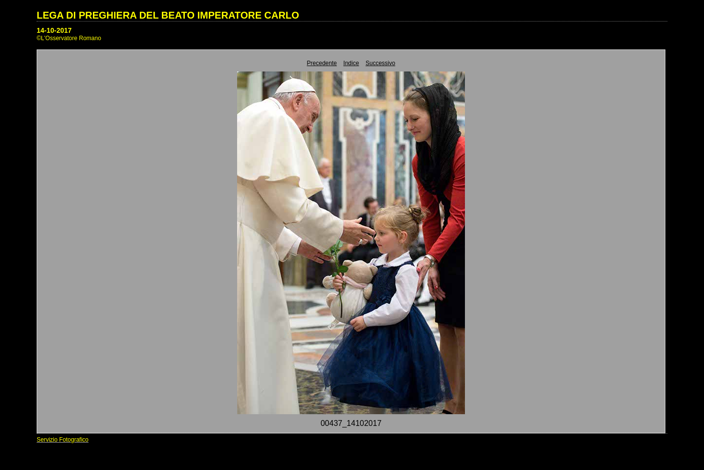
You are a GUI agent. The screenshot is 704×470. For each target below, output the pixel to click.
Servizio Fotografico (62, 439)
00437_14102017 (351, 423)
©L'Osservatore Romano (69, 38)
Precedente (322, 63)
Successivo (381, 63)
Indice (351, 63)
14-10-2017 (54, 30)
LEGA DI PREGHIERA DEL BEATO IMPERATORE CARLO (168, 15)
